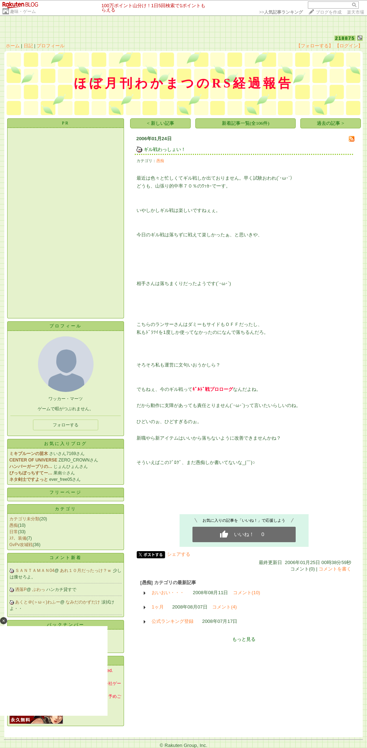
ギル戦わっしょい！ (165, 149)
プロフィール (51, 45)
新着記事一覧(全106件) (246, 123)
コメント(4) (224, 607)
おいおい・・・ (168, 592)
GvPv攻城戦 (21, 544)
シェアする (178, 554)
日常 (13, 531)
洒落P (21, 589)
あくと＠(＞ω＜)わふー (37, 602)
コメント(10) (246, 592)
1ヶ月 (157, 607)
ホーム (13, 45)
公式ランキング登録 (173, 621)
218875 (345, 38)
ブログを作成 (329, 12)
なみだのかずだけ (83, 602)
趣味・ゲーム (23, 11)
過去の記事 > (330, 123)
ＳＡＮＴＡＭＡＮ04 (34, 570)
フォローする (65, 424)
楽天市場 (355, 12)
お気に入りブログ (65, 443)
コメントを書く (335, 569)
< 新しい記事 (160, 123)
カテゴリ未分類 (24, 518)
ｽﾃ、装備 (18, 538)
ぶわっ (39, 589)
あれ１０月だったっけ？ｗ (86, 570)
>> (281, 12)
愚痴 (13, 525)
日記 (28, 45)
